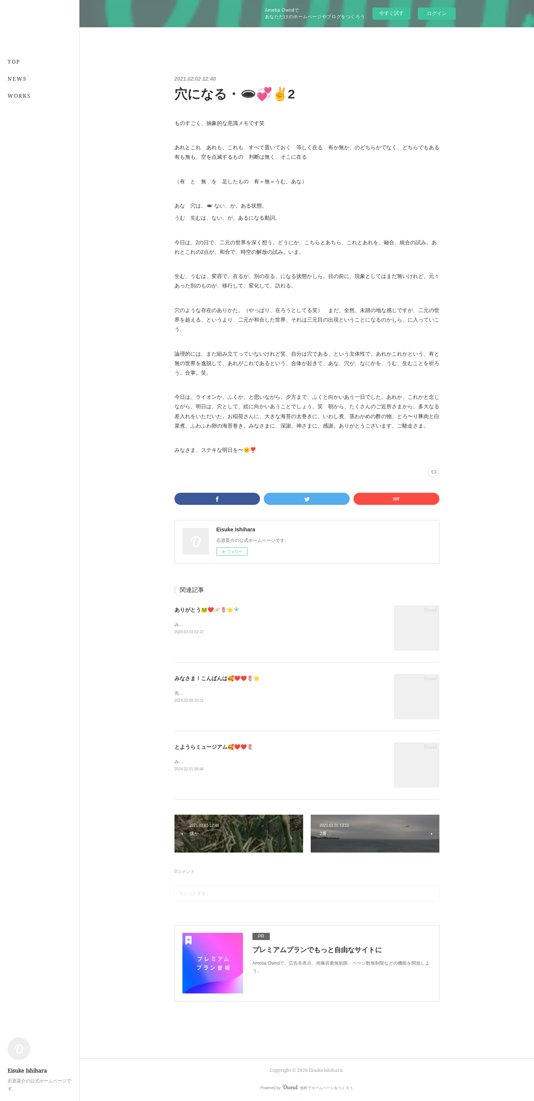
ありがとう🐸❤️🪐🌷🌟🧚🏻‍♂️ (207, 610)
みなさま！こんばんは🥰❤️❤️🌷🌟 (217, 678)
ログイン (437, 13)
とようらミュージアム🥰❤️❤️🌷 (213, 747)
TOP (14, 61)
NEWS (17, 78)
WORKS (19, 95)
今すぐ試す (391, 13)
